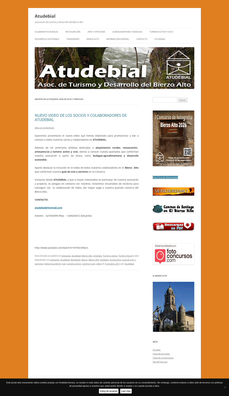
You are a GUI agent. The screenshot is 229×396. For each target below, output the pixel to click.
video (99, 263)
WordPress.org (160, 361)
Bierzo (84, 259)
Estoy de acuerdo (108, 391)
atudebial (76, 255)
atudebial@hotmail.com (48, 207)
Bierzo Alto (87, 255)
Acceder (157, 349)
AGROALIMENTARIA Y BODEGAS (127, 31)
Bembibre (75, 259)
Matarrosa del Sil (52, 263)
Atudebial (45, 16)
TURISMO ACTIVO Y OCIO (161, 31)
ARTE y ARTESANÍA (96, 31)
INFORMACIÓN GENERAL (117, 39)
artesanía (54, 259)
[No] (225, 387)
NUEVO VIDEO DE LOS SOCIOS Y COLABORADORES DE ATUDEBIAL (81, 117)
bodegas (104, 259)
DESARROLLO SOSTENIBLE (47, 39)
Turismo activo (110, 255)
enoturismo (115, 259)
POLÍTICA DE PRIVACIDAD (165, 177)
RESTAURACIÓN (72, 31)
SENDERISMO (73, 39)
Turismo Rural (125, 255)
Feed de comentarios (163, 357)
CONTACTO (141, 39)
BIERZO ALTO (93, 39)
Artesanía (65, 255)
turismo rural (88, 263)
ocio (64, 263)
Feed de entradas (161, 353)
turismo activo (74, 263)
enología (97, 255)
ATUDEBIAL (160, 39)
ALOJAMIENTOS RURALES (46, 31)
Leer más (126, 391)
